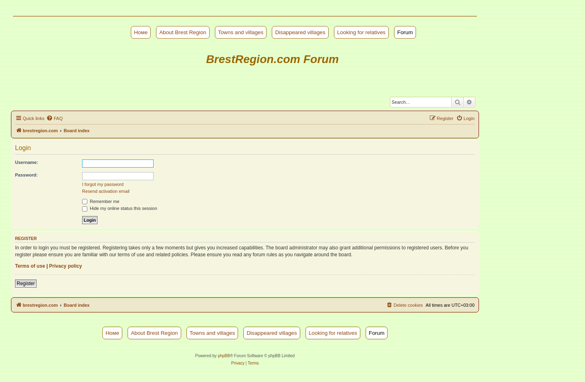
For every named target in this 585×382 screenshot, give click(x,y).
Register (26, 283)
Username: (26, 162)
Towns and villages (241, 32)
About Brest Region (182, 32)
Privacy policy (65, 266)
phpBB (224, 356)
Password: (26, 174)
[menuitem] (54, 118)
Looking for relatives (361, 32)
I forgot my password (103, 184)
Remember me (100, 201)
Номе (141, 32)
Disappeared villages (300, 32)
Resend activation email (106, 191)
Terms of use (30, 266)
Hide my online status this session (119, 208)
